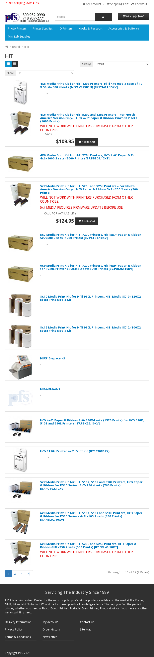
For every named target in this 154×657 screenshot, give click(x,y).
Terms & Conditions (18, 637)
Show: (10, 73)
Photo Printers (17, 28)
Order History (51, 629)
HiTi (26, 47)
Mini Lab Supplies (19, 36)
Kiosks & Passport (90, 28)
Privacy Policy (13, 629)
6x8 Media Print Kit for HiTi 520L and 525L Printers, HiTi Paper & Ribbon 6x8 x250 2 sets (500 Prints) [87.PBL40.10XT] (88, 545)
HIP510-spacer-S (52, 358)
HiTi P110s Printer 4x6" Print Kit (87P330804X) (74, 451)
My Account (50, 622)
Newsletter (50, 637)
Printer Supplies (43, 28)
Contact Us (87, 622)
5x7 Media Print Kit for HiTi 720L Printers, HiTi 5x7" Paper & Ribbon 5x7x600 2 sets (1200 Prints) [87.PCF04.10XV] (90, 236)
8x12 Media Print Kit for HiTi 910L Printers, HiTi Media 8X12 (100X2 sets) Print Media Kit (90, 329)
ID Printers (66, 28)
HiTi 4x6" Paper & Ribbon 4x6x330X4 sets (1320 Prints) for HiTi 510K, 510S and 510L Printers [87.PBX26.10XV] (92, 421)
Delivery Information (18, 622)
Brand (16, 47)
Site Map (85, 629)
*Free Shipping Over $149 (22, 3)
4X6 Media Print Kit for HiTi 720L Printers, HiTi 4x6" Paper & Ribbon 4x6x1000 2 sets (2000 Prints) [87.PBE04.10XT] (90, 156)
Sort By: (86, 64)
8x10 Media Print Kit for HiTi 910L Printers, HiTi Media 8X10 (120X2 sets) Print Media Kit (90, 298)
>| (28, 573)
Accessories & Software (124, 28)
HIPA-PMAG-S (50, 389)
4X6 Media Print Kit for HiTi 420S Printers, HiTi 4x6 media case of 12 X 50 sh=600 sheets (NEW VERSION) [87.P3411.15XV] (91, 85)
